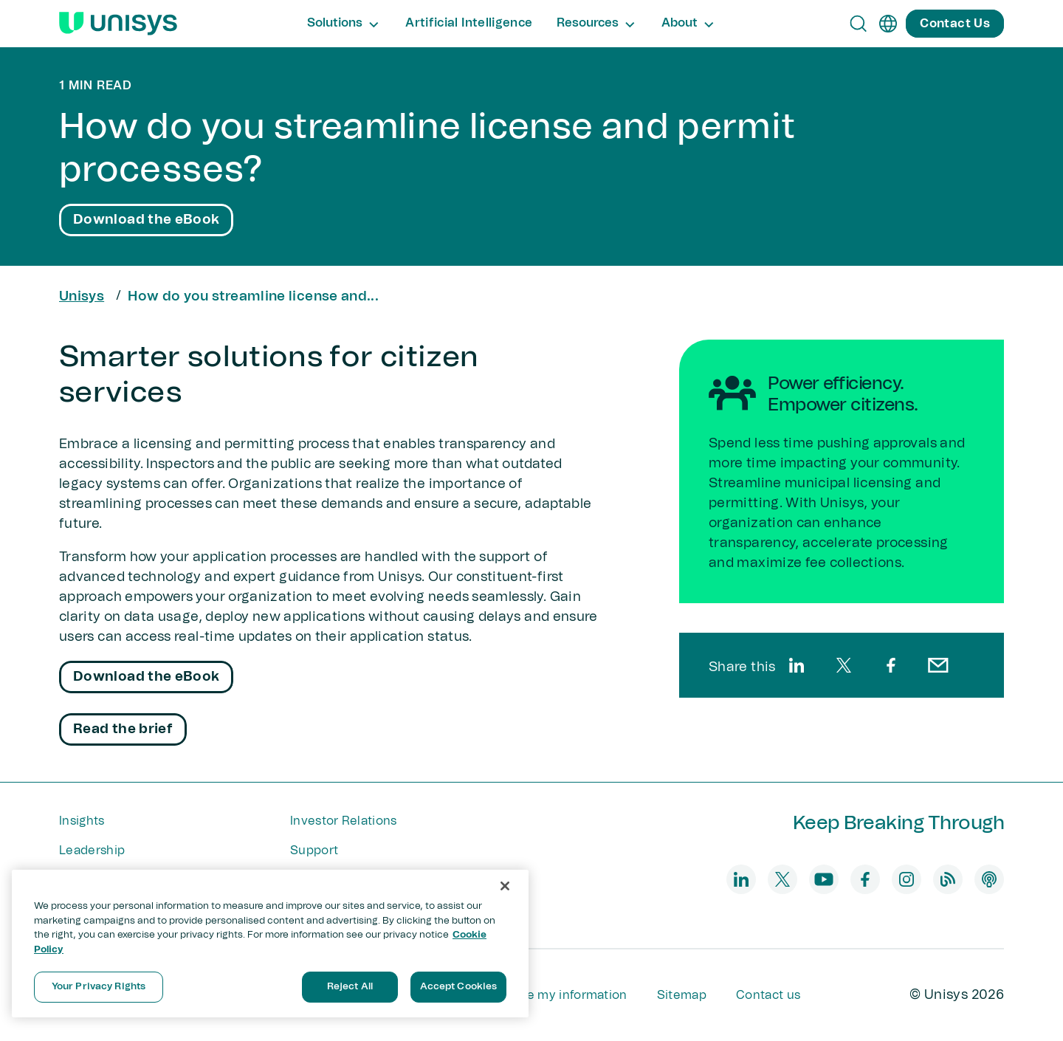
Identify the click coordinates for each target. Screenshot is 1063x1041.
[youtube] (824, 879)
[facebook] (891, 665)
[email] (938, 665)
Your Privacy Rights (98, 987)
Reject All (350, 987)
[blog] (948, 879)
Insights (82, 821)
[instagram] (906, 879)
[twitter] (844, 665)
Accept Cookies (459, 987)
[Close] (505, 886)
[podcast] (989, 879)
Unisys (81, 296)
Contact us (768, 995)
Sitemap (681, 995)
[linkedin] (796, 665)
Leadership (92, 850)
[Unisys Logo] (118, 23)
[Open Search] (858, 23)
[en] (888, 23)
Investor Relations (343, 821)
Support (314, 850)
